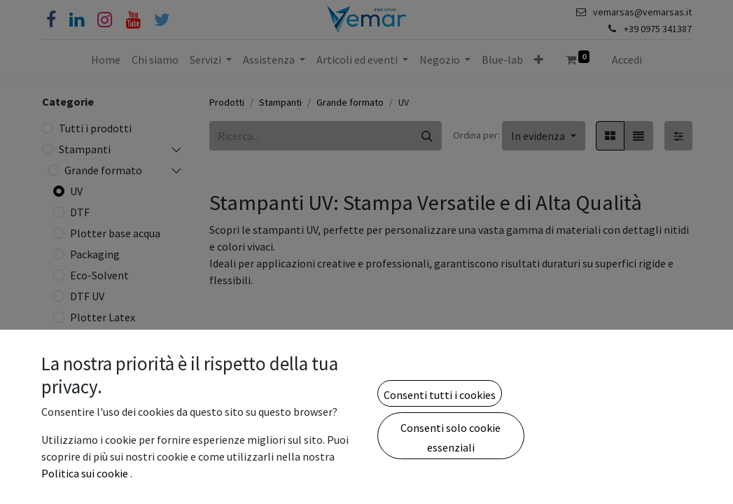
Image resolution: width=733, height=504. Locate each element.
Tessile (87, 401)
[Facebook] (51, 19)
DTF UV (87, 296)
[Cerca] (427, 135)
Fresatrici (93, 422)
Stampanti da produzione (97, 478)
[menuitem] (105, 60)
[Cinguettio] (162, 19)
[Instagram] (105, 19)
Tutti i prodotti (95, 128)
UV (76, 191)
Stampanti (85, 149)
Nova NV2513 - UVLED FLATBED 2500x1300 (254, 476)
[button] (539, 60)
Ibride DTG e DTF (110, 359)
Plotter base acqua (115, 233)
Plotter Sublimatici (116, 380)
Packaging (95, 254)
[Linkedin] (77, 19)
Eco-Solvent (99, 275)
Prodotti (226, 102)
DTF (80, 212)
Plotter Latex (102, 317)
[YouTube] (133, 19)
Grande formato (103, 170)
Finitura (89, 338)
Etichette (87, 449)
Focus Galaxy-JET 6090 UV (504, 482)
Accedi (627, 59)
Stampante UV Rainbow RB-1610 (627, 482)
